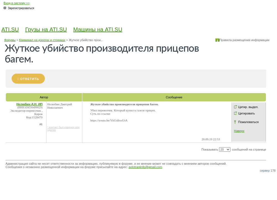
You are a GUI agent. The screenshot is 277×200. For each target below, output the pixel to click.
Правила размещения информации (244, 40)
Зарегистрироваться (21, 8)
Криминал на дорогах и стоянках (42, 40)
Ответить (29, 79)
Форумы (10, 40)
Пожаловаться (248, 122)
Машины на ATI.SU (97, 29)
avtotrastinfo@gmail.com (145, 167)
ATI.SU (10, 29)
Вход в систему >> (17, 3)
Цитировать (246, 113)
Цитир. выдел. (248, 107)
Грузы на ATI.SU (46, 29)
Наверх (239, 130)
